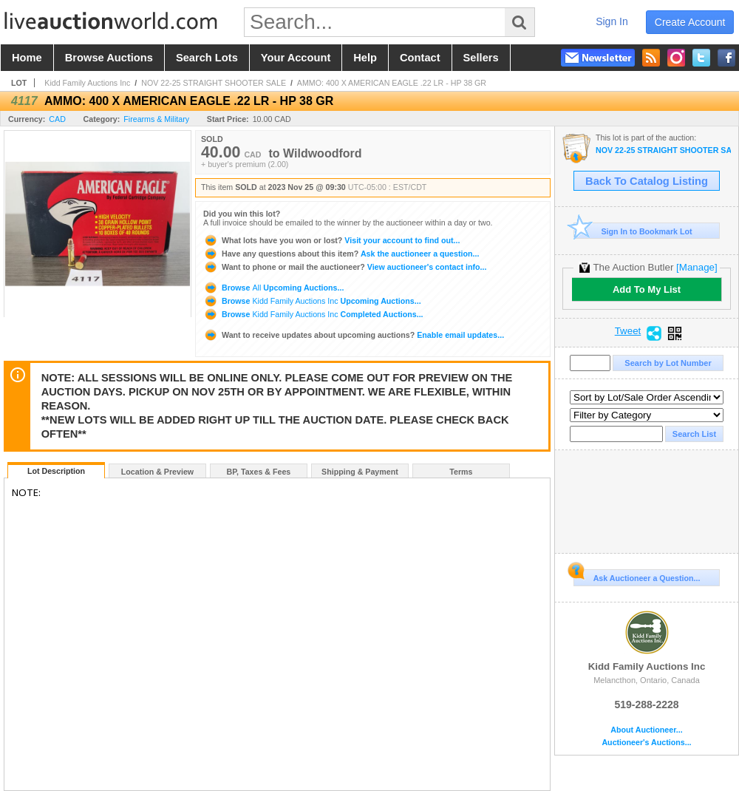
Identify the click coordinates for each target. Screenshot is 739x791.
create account (690, 22)
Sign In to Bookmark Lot (632, 231)
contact (420, 58)
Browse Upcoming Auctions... (273, 287)
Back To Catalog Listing (646, 181)
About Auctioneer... (646, 730)
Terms (460, 471)
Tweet (628, 331)
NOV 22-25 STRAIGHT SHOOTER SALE (213, 82)
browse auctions (109, 58)
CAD (57, 119)
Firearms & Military (156, 119)
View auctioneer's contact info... (344, 266)
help (365, 58)
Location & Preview (157, 471)
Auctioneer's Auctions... (646, 743)
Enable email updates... (353, 334)
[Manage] (696, 267)
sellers (481, 58)
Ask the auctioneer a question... (341, 253)
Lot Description (56, 470)
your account (295, 58)
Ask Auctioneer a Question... (636, 576)
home (27, 58)
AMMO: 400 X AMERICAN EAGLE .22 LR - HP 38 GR (391, 82)
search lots (207, 58)
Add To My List (647, 289)
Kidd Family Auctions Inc (87, 82)
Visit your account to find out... (331, 240)
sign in (612, 21)
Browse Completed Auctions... (313, 314)
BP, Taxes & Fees (259, 471)
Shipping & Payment (359, 471)
